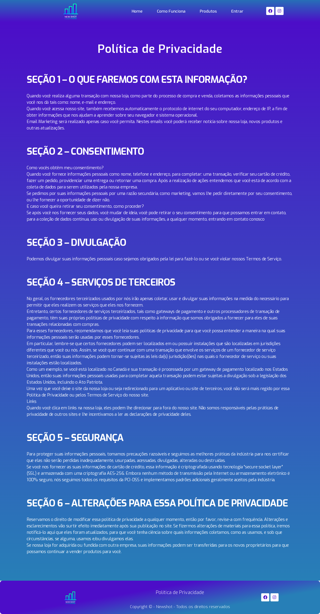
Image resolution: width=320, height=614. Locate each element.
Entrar (237, 11)
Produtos (208, 11)
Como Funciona (171, 11)
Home (137, 11)
